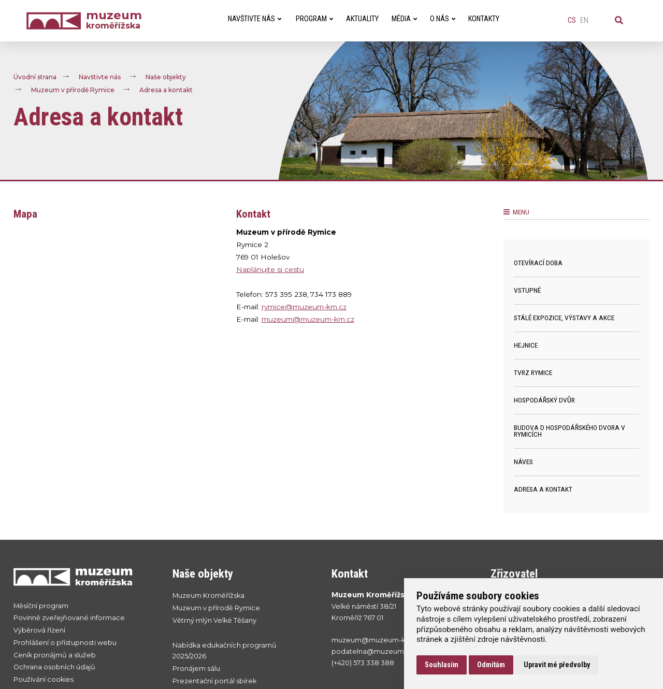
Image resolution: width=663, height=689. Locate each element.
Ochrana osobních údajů (54, 667)
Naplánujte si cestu (270, 269)
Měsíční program (40, 606)
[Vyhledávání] (619, 21)
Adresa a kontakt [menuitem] (543, 489)
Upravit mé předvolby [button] (557, 665)
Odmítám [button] (491, 665)
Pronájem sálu (196, 668)
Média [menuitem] (404, 19)
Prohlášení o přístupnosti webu (65, 643)
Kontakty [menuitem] (483, 19)
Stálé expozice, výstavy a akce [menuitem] (564, 317)
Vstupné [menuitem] (527, 290)
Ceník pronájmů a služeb (54, 655)
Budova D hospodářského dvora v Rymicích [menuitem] (569, 431)
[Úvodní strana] (55, 21)
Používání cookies (43, 679)
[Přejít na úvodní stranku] (82, 576)
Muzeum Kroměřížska (208, 595)
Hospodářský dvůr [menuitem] (544, 400)
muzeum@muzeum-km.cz (308, 319)
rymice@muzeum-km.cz (304, 307)
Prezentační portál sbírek (214, 681)
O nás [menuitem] (442, 19)
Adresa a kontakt (166, 90)
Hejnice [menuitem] (526, 345)
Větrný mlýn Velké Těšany (214, 620)
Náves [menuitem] (523, 461)
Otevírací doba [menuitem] (538, 263)
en (584, 20)
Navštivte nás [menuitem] (254, 19)
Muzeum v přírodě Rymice (72, 90)
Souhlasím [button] (441, 665)
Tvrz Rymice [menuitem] (533, 372)
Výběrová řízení (39, 630)
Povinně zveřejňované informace (69, 618)
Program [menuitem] (314, 19)
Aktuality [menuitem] (362, 19)
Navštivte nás (100, 77)
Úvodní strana (34, 77)
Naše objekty (166, 77)
